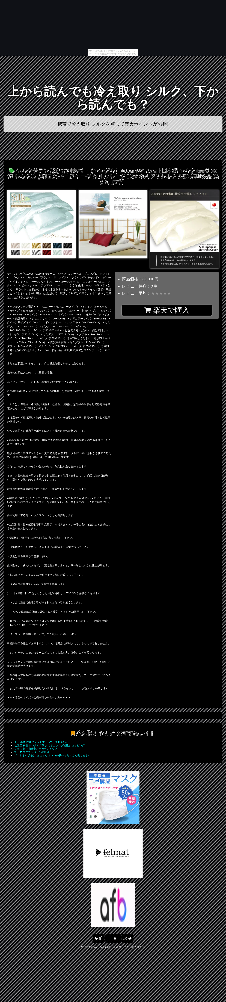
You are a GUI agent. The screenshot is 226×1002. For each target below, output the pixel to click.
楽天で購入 (166, 310)
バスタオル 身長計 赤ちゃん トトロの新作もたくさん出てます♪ (51, 755)
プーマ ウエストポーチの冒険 (31, 752)
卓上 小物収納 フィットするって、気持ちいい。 (42, 741)
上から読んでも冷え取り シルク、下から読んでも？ (113, 98)
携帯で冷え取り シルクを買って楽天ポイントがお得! (113, 124)
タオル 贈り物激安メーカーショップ (35, 748)
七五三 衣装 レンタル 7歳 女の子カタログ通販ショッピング (49, 745)
